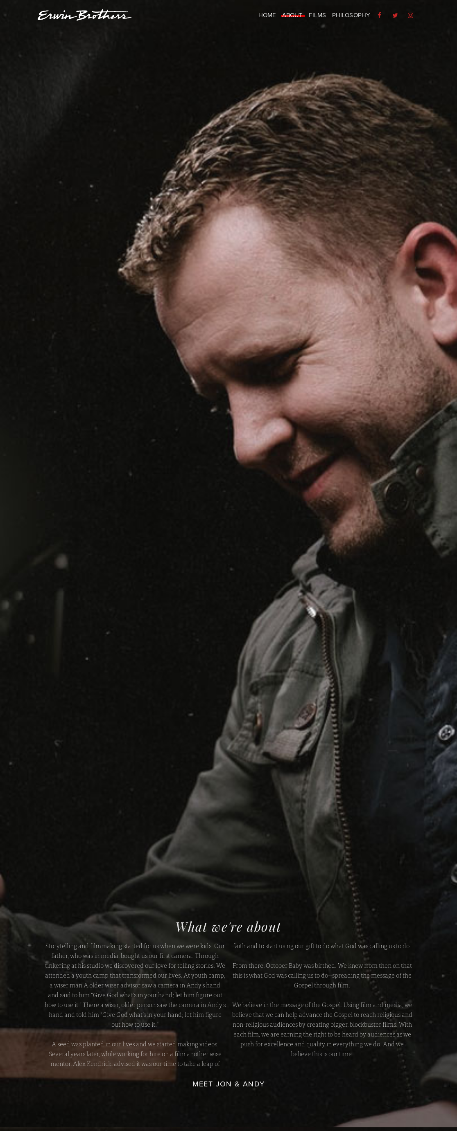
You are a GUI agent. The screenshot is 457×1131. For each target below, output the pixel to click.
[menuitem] (380, 15)
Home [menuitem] (267, 15)
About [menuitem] (292, 15)
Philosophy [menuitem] (351, 15)
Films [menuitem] (317, 15)
